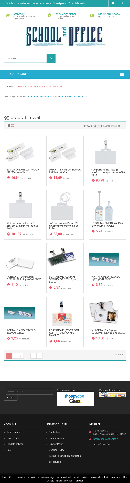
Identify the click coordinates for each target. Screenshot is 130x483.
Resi (9, 450)
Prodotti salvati (15, 444)
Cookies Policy (56, 450)
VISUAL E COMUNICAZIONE (31, 86)
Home (10, 86)
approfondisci (64, 480)
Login (113, 3)
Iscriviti (10, 397)
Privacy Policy (56, 444)
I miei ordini (13, 438)
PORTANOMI (55, 86)
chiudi (79, 480)
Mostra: (88, 125)
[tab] (9, 125)
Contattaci (54, 432)
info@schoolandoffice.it (105, 439)
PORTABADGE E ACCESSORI (42, 96)
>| (39, 355)
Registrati (122, 3)
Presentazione (57, 438)
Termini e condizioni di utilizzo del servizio (65, 459)
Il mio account (14, 432)
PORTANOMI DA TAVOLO (72, 96)
